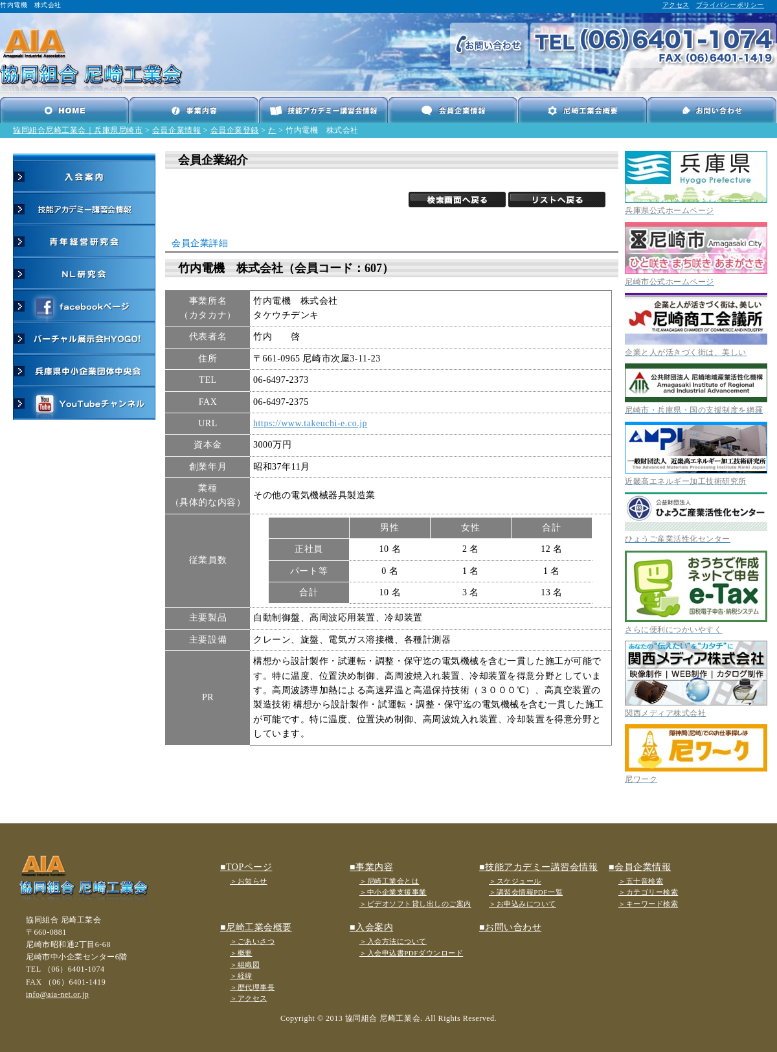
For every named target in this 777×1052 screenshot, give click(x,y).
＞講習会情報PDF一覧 (526, 892)
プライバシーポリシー (730, 4)
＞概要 (241, 953)
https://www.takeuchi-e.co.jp (310, 423)
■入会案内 (371, 927)
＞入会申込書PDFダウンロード (411, 953)
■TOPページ (246, 867)
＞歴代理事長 (252, 987)
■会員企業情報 (640, 867)
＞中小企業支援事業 (393, 892)
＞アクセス (248, 998)
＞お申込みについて (522, 904)
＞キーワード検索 (648, 904)
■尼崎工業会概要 (256, 927)
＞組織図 (245, 964)
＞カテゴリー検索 (648, 892)
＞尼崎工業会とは (389, 881)
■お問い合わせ (510, 927)
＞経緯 (241, 975)
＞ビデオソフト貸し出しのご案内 (415, 904)
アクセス (676, 4)
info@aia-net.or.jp (57, 994)
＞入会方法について (393, 941)
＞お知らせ (248, 881)
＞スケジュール (515, 881)
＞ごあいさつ (252, 941)
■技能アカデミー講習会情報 (538, 867)
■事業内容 (371, 867)
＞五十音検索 (640, 881)
